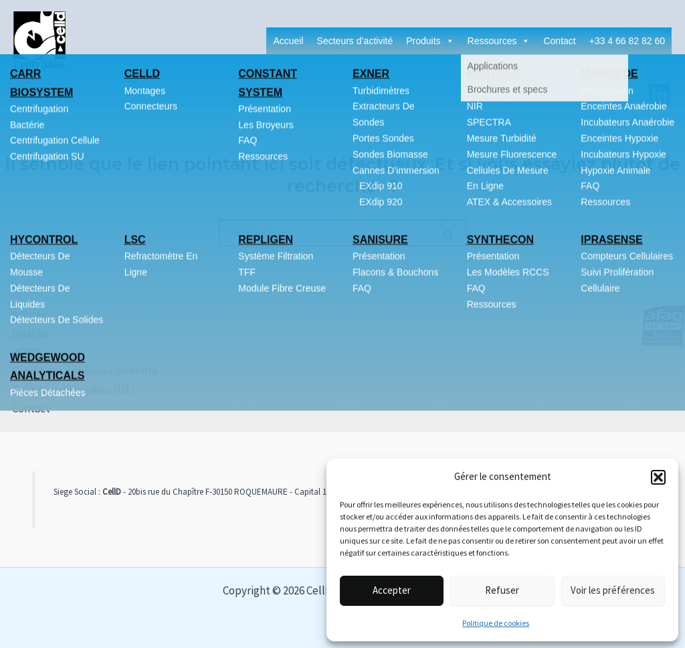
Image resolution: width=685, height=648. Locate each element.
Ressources (499, 40)
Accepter (392, 590)
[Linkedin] (660, 94)
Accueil (288, 40)
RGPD (13, 352)
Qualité (18, 333)
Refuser (502, 590)
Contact (559, 40)
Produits (430, 40)
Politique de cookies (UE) (61, 389)
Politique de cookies (495, 623)
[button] (658, 477)
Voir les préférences (613, 590)
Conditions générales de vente (73, 370)
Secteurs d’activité (355, 40)
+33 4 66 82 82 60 (627, 40)
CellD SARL (40, 65)
